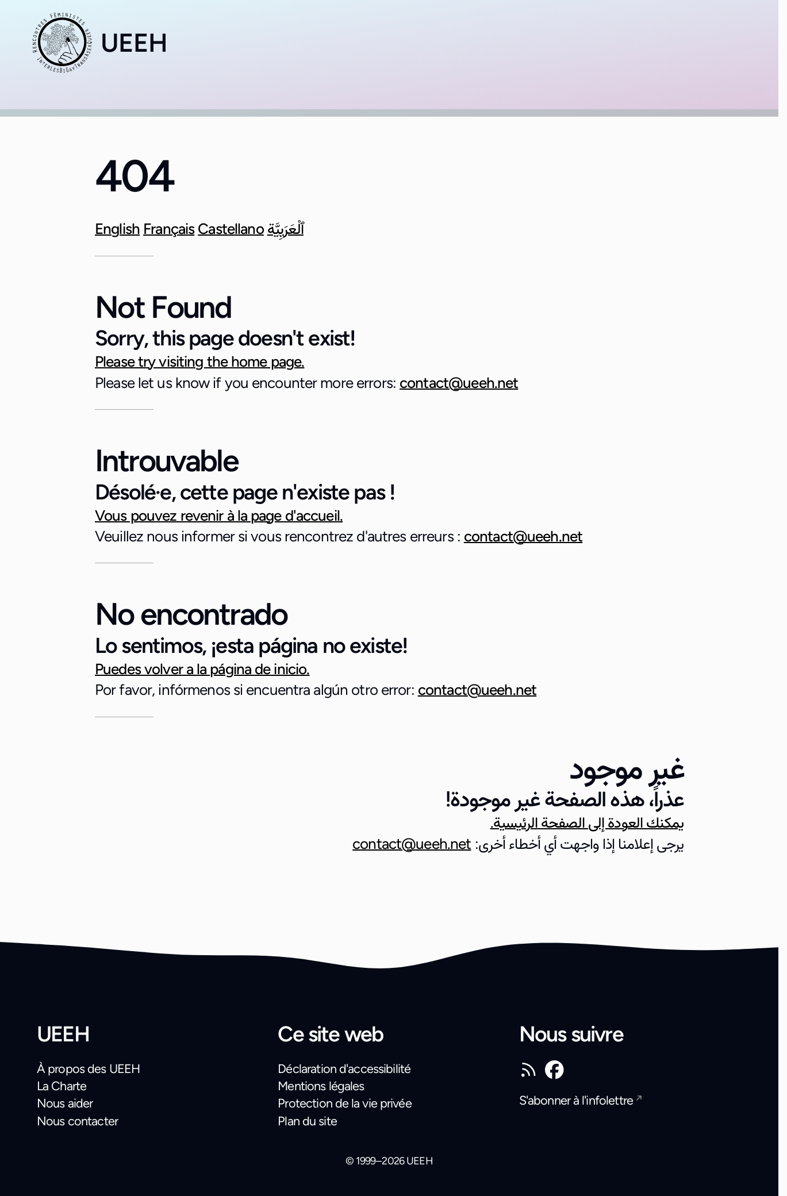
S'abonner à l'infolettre (576, 1100)
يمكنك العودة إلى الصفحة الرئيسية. (587, 822)
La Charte (61, 1085)
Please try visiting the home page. (199, 361)
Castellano (231, 229)
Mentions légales (321, 1085)
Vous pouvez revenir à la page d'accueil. (219, 515)
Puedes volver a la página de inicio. (202, 669)
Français (168, 229)
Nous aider (65, 1102)
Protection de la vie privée (344, 1102)
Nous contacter (77, 1120)
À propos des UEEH (88, 1068)
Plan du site (307, 1120)
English (117, 229)
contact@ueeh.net (459, 383)
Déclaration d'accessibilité (344, 1068)
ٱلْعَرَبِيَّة (285, 229)
